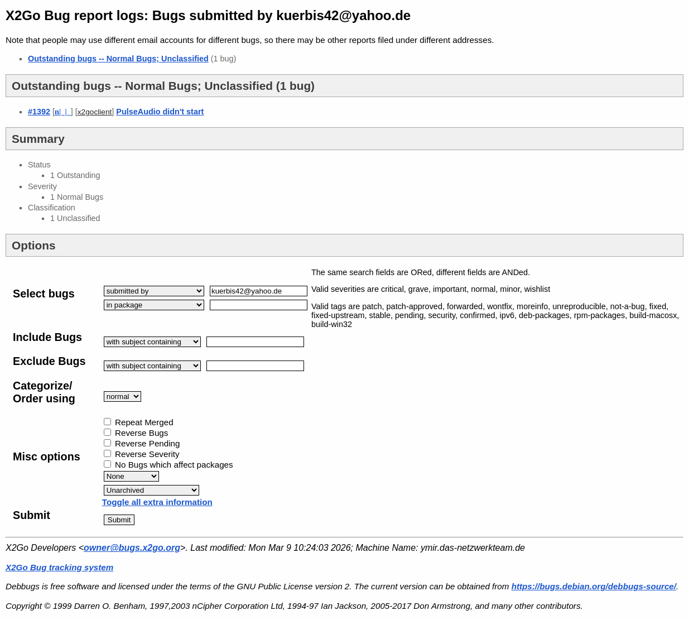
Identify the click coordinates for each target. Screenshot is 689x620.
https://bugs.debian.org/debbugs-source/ (594, 586)
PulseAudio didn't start (160, 111)
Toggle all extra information (157, 502)
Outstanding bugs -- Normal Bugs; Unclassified (118, 58)
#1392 (39, 111)
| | (63, 111)
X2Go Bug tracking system (59, 567)
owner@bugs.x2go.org (132, 547)
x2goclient (95, 112)
